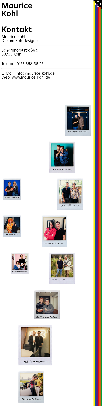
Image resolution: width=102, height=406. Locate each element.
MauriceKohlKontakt (16, 17)
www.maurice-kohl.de (31, 77)
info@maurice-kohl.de (35, 73)
